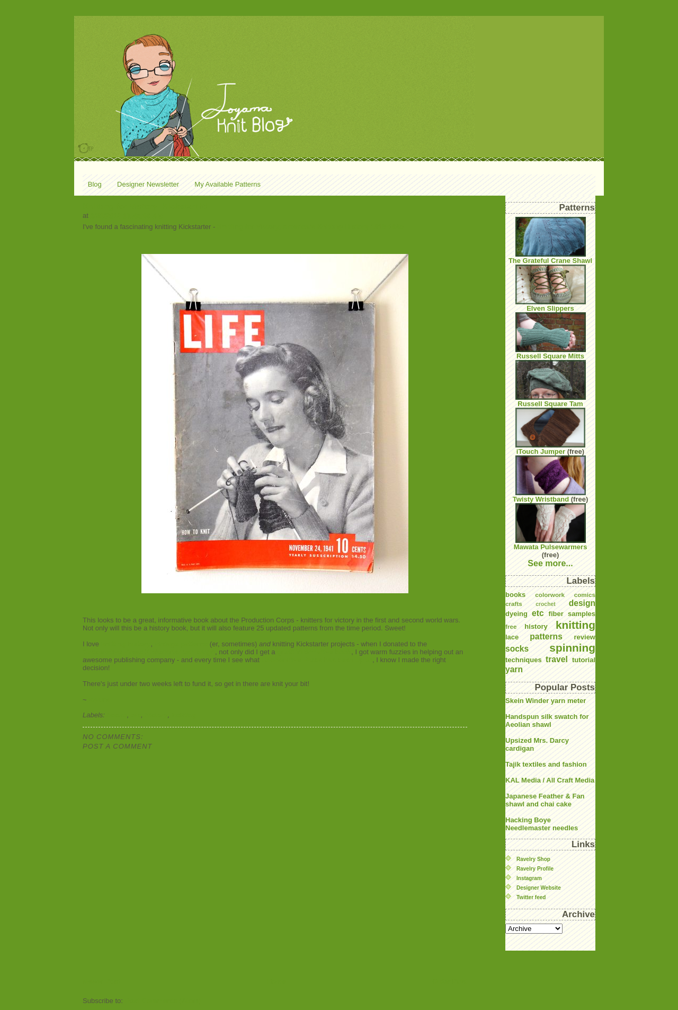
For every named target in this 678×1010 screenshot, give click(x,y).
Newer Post (101, 982)
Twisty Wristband (549, 479)
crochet (546, 604)
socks (517, 648)
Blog (95, 184)
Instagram (529, 878)
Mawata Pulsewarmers (550, 527)
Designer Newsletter (148, 184)
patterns (546, 636)
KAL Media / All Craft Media (549, 780)
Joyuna (99, 700)
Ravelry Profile (535, 869)
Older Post (449, 982)
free (510, 626)
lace (512, 637)
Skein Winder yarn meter (545, 701)
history (156, 715)
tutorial (583, 660)
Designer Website (538, 888)
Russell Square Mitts (550, 336)
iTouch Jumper (550, 431)
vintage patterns (181, 644)
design (582, 603)
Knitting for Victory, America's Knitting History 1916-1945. (311, 227)
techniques (523, 660)
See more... (550, 563)
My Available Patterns (227, 184)
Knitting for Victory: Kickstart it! (145, 206)
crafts (513, 603)
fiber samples (572, 614)
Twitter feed (531, 897)
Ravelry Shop (533, 859)
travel (557, 659)
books (117, 715)
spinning (572, 648)
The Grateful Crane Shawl (550, 241)
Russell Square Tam (550, 384)
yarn (514, 669)
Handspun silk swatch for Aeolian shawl (546, 720)
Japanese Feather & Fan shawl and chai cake (545, 800)
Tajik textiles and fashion (546, 764)
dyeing (516, 614)
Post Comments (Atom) (163, 1001)
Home (276, 982)
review (584, 637)
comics (584, 594)
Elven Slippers (550, 288)
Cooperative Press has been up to (316, 660)
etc (136, 715)
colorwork (550, 594)
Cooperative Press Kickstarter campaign (149, 652)
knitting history (126, 644)
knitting (184, 715)
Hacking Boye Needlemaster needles (541, 824)
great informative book (314, 652)
